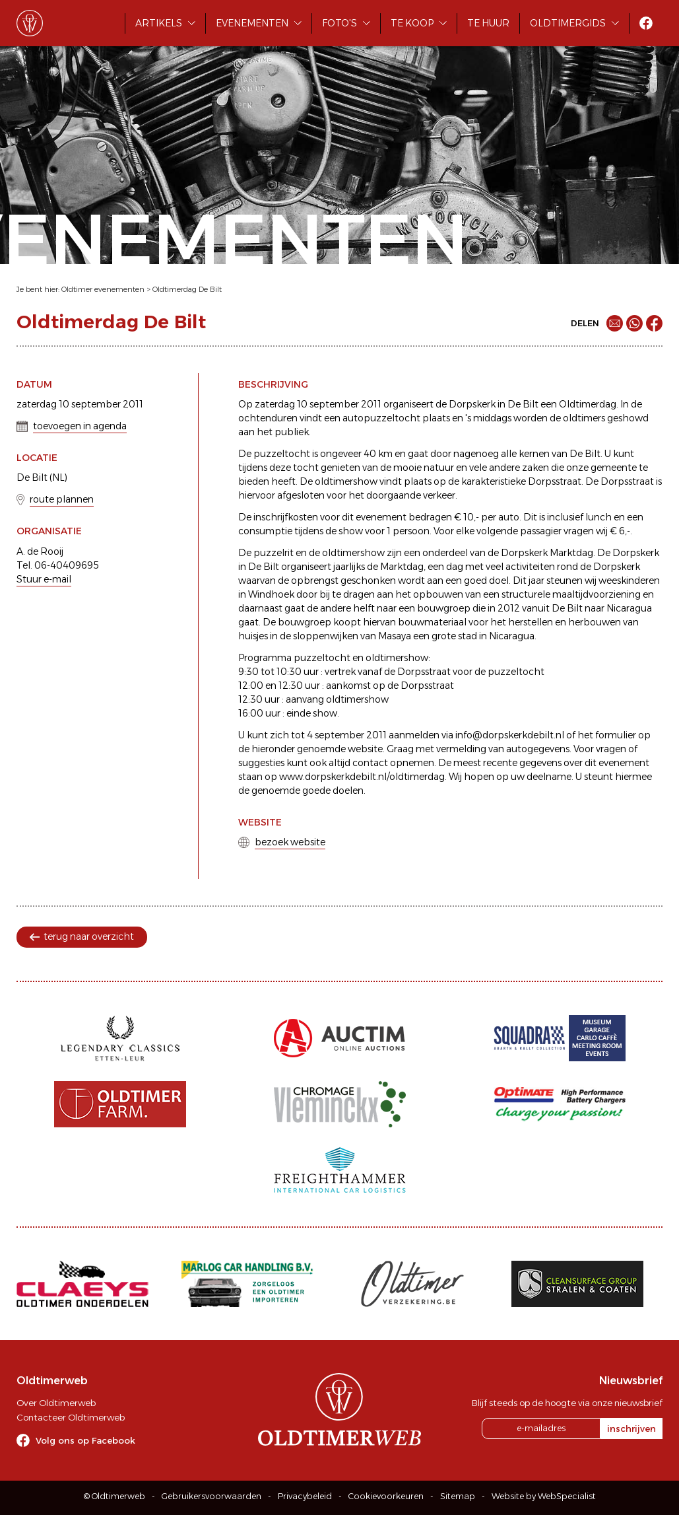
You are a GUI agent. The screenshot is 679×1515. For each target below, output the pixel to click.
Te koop (412, 23)
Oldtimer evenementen (103, 289)
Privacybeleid (305, 1496)
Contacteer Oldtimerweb (70, 1417)
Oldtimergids (568, 23)
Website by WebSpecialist (544, 1496)
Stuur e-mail (43, 579)
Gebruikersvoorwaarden (211, 1496)
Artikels (158, 23)
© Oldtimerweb (114, 1496)
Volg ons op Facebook (85, 1440)
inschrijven (631, 1428)
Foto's (339, 23)
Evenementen (252, 23)
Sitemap (457, 1496)
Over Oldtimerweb (56, 1402)
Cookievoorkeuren (386, 1496)
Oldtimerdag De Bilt (187, 289)
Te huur (488, 23)
